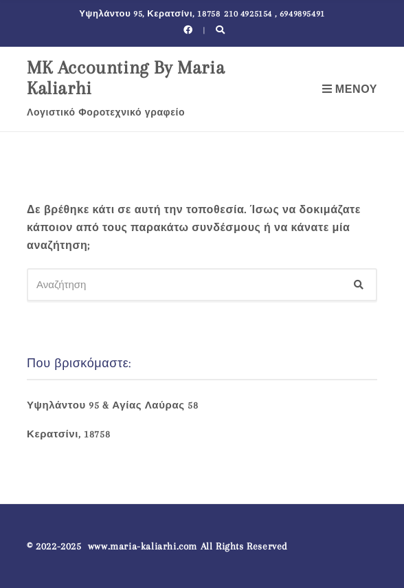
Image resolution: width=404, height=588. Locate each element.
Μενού (349, 89)
